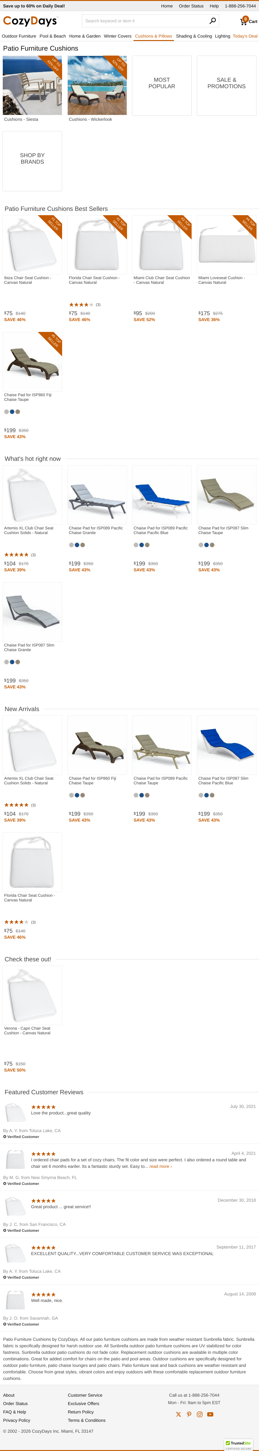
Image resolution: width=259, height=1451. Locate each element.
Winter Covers (118, 36)
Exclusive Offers (83, 1403)
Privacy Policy (16, 1420)
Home (167, 5)
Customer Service (85, 1395)
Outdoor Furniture (19, 36)
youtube (210, 1414)
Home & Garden (85, 36)
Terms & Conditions (87, 1420)
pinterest (189, 1414)
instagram (200, 1414)
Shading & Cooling (194, 36)
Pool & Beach (53, 36)
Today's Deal (245, 36)
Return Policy (81, 1411)
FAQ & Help (14, 1411)
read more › (160, 1166)
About (9, 1395)
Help (214, 5)
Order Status (191, 5)
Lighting (222, 36)
